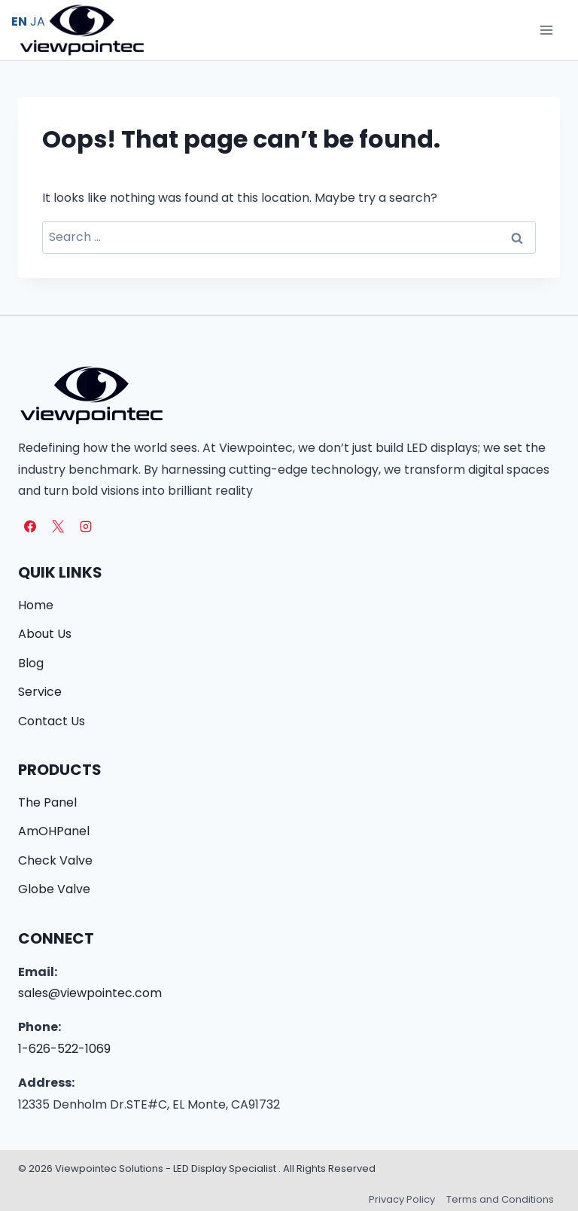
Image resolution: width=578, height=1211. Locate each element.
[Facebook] (30, 526)
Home (35, 605)
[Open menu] (546, 29)
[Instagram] (86, 526)
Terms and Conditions (500, 1199)
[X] (58, 526)
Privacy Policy (402, 1199)
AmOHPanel (54, 831)
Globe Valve (54, 889)
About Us (44, 633)
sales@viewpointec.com (90, 993)
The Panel (47, 802)
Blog (31, 663)
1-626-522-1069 (64, 1048)
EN (19, 21)
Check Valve (55, 860)
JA (37, 21)
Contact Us (51, 721)
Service (40, 691)
